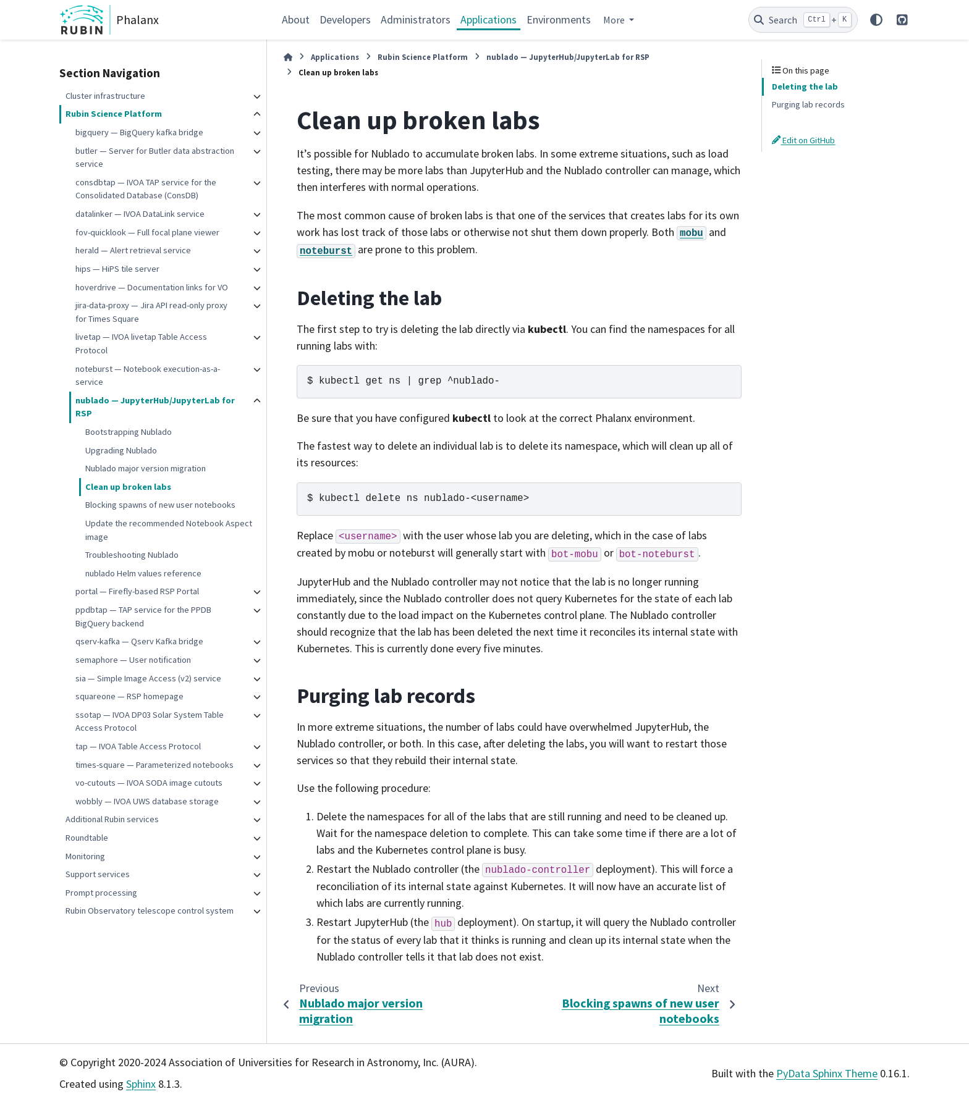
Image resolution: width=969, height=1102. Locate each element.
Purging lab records (808, 104)
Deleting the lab (805, 86)
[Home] (288, 57)
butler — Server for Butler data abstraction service (154, 157)
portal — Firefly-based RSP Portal (137, 591)
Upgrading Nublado (121, 450)
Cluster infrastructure (105, 95)
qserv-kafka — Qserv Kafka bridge (139, 641)
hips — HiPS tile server (117, 268)
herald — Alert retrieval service (133, 250)
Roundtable (87, 837)
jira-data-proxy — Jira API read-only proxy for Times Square (151, 312)
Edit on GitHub (803, 140)
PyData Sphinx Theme (827, 1073)
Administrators (416, 19)
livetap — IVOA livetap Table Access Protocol (141, 343)
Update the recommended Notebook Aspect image (168, 530)
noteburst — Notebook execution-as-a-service (147, 375)
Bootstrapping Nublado (128, 431)
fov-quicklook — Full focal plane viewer (147, 232)
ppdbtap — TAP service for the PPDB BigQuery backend (143, 616)
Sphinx (141, 1084)
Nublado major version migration (145, 468)
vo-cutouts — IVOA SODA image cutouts (148, 782)
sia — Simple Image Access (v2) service (148, 678)
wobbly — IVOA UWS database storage (147, 801)
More (615, 20)
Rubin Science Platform (114, 113)
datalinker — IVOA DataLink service (140, 213)
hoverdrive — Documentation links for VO (151, 287)
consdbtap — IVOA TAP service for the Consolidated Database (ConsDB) (145, 189)
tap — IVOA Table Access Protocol (138, 746)
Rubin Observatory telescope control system (150, 910)
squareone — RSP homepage (129, 696)
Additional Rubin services (112, 819)
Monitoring (85, 856)
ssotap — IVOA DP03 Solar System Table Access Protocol (149, 721)
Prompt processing (101, 892)
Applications (488, 19)
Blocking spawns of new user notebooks (160, 504)
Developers (345, 19)
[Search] (803, 20)
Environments (559, 19)
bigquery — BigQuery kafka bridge (139, 132)
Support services (98, 874)
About (296, 19)
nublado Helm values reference (143, 573)
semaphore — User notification (133, 659)
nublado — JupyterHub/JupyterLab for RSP (155, 407)
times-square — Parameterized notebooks (154, 764)
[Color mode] (876, 19)
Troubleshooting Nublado (132, 554)
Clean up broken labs (128, 486)
